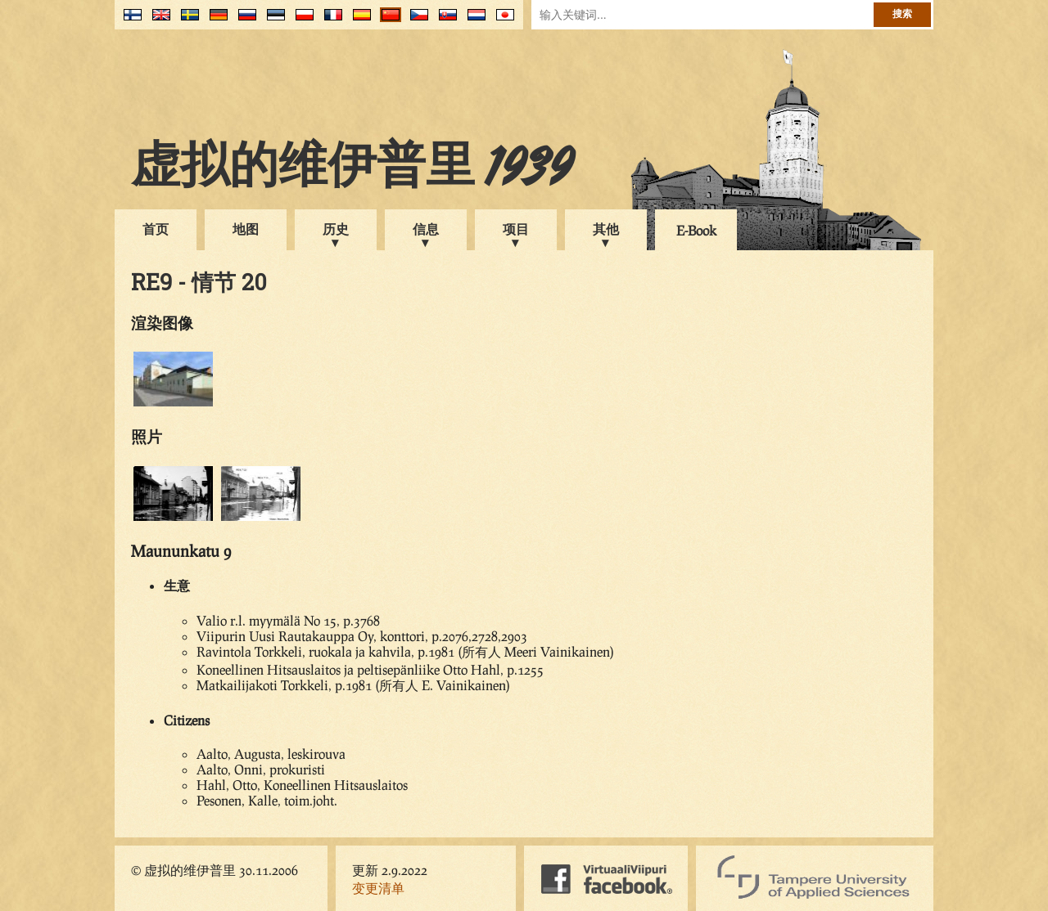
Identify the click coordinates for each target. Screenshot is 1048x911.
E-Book (696, 230)
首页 (155, 228)
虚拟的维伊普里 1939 (352, 169)
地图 (246, 228)
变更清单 (378, 887)
